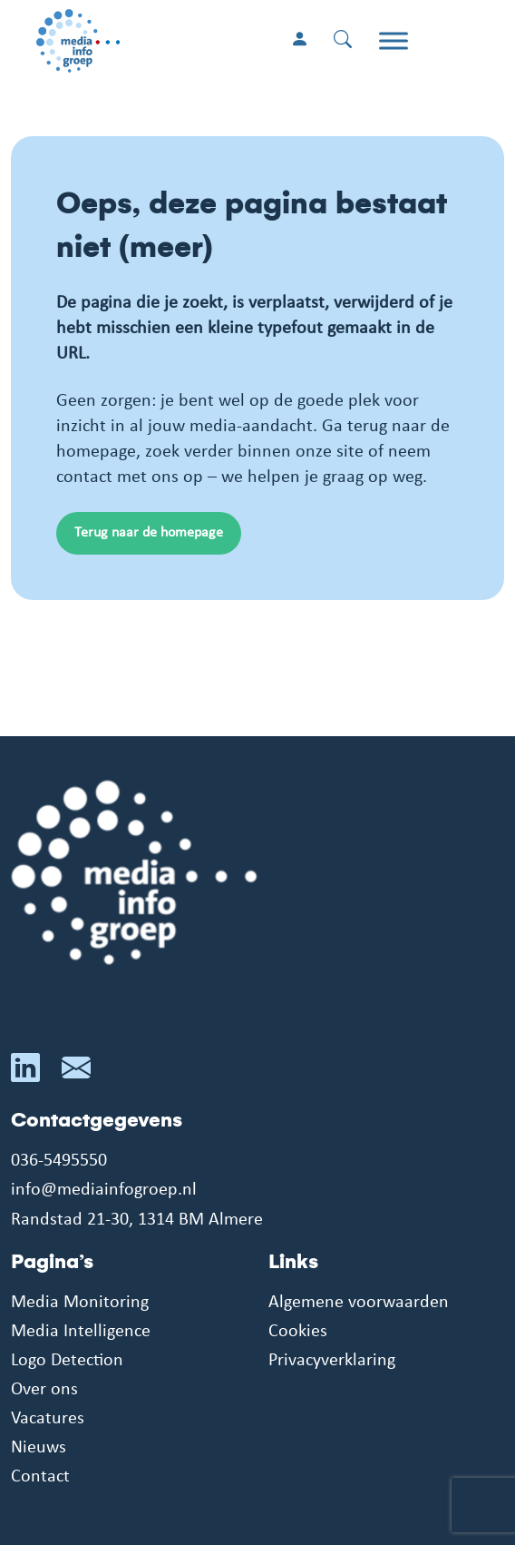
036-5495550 (59, 1161)
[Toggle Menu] (393, 41)
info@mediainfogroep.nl (104, 1190)
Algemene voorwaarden (358, 1303)
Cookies (297, 1332)
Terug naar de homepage (148, 533)
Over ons (44, 1390)
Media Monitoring (80, 1303)
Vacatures (47, 1419)
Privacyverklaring (331, 1361)
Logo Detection (67, 1361)
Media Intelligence (81, 1332)
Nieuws (38, 1448)
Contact (40, 1477)
